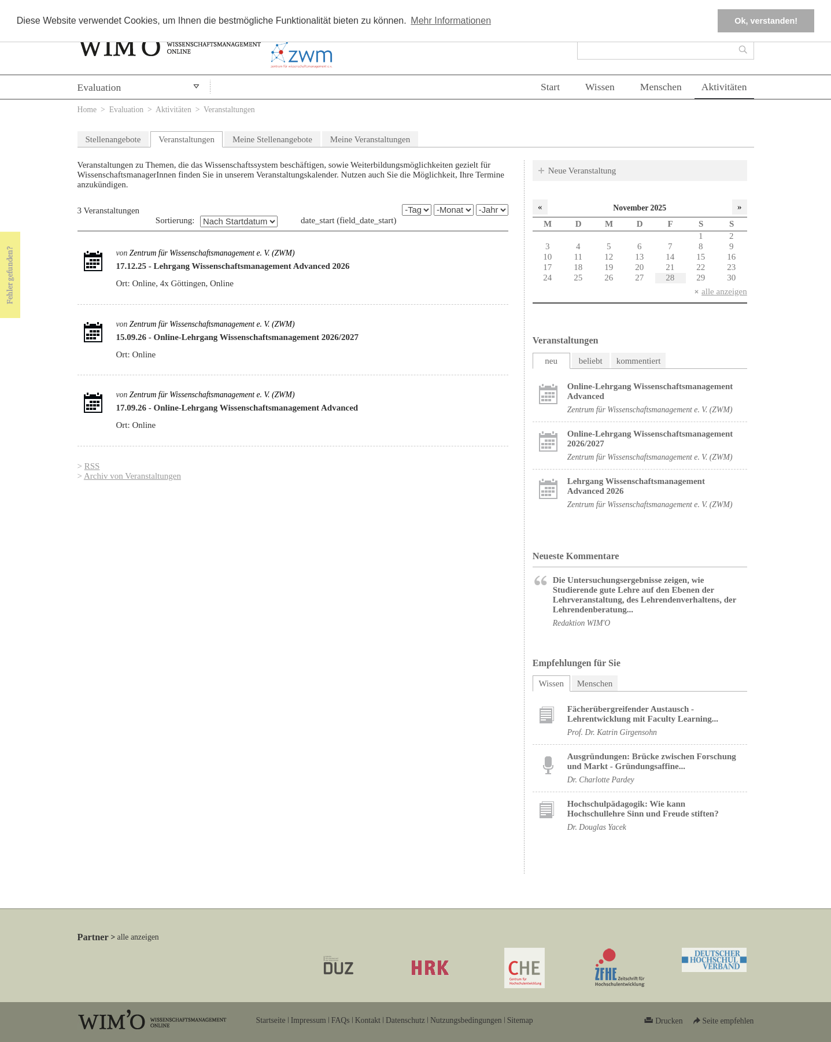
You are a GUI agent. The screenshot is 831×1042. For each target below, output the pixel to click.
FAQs (340, 1020)
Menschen (661, 87)
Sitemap (520, 1020)
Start (550, 87)
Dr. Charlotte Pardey (600, 779)
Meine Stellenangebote (272, 139)
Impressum (308, 1020)
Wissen (600, 87)
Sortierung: (175, 220)
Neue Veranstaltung (582, 170)
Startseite (271, 1020)
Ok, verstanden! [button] (765, 20)
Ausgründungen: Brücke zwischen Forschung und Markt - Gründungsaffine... (651, 761)
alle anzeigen (724, 291)
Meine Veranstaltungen (370, 139)
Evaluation (99, 87)
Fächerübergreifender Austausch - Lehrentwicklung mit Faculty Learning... (642, 713)
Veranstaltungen (186, 139)
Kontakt (368, 1020)
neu (551, 360)
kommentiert (638, 360)
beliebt (591, 360)
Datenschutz (405, 1020)
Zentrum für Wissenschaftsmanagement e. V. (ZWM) (212, 253)
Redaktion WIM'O (582, 623)
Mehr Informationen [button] (451, 20)
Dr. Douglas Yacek (596, 827)
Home (87, 109)
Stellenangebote (113, 139)
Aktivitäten (724, 87)
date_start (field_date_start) (348, 220)
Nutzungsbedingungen (466, 1020)
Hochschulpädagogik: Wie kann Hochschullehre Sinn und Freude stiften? (643, 808)
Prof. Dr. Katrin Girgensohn (612, 732)
